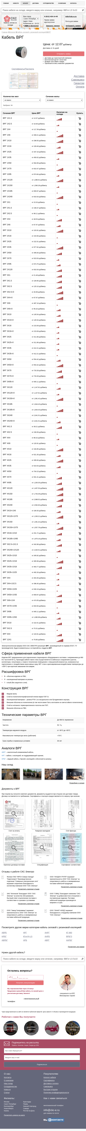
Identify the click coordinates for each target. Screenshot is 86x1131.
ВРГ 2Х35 (7, 249)
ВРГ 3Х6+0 (7, 311)
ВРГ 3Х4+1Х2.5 (9, 586)
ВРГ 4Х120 (7, 490)
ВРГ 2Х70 (7, 260)
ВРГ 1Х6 (6, 137)
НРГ (3, 758)
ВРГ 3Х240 (7, 417)
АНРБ (47, 939)
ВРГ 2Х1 (6, 204)
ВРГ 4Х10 (7, 451)
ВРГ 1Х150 (7, 187)
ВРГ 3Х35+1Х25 (10, 574)
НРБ (25, 942)
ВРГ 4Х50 (7, 473)
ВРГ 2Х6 (6, 227)
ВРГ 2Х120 (7, 272)
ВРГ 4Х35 (7, 468)
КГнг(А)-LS (27, 939)
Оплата (80, 86)
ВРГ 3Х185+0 (9, 412)
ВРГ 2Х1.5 (7, 210)
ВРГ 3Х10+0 (8, 322)
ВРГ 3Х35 (7, 350)
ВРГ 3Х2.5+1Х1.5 (10, 546)
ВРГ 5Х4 (6, 636)
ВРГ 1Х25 (7, 154)
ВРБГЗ (69, 939)
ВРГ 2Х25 (7, 244)
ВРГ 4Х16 (7, 457)
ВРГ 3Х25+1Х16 (10, 563)
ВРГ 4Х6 (6, 445)
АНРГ (47, 935)
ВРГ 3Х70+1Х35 (10, 608)
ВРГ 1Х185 (7, 193)
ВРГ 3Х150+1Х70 (10, 529)
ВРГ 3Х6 (6, 305)
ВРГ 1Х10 (7, 143)
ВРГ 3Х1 (6, 277)
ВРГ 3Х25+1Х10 (10, 558)
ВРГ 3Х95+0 (8, 384)
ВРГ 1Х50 (7, 165)
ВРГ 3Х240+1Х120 (11, 552)
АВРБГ (5, 942)
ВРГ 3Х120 (7, 389)
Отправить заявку (73, 26)
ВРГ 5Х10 (7, 625)
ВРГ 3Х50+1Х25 (10, 591)
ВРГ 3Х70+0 (8, 378)
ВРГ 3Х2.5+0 (8, 294)
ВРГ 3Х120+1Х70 (10, 518)
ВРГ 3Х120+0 (9, 395)
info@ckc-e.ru (71, 16)
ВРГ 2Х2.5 (7, 216)
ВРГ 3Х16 (7, 328)
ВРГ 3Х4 (6, 580)
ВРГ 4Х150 (7, 496)
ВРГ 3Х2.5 (7, 288)
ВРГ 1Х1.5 (7, 120)
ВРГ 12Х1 (7, 642)
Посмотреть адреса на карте (14, 1117)
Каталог (25, 3)
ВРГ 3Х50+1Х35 (10, 597)
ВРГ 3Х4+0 (7, 300)
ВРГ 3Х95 (7, 614)
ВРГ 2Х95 (7, 266)
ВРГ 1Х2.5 (7, 126)
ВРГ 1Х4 (6, 131)
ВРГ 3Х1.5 (7, 283)
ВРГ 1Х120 (7, 182)
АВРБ (4, 935)
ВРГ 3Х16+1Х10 (10, 535)
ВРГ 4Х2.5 (7, 434)
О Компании (62, 3)
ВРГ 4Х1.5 (7, 429)
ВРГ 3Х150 (7, 524)
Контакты (73, 3)
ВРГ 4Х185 (7, 501)
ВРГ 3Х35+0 (8, 356)
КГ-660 (69, 935)
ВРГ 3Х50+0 (8, 367)
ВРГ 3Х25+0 (8, 344)
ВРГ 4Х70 (7, 479)
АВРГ (4, 754)
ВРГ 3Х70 (7, 373)
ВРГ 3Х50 (7, 361)
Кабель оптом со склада (10, 20)
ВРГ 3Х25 (7, 339)
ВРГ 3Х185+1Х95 (10, 541)
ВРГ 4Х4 (6, 440)
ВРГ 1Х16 (7, 148)
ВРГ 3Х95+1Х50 (10, 619)
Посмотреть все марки (76, 949)
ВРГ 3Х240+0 (9, 423)
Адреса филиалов (31, 26)
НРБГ (4, 761)
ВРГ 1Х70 (7, 171)
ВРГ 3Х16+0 (8, 333)
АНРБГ (69, 942)
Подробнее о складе (76, 785)
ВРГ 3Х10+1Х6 (9, 513)
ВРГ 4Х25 (7, 462)
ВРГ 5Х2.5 (7, 630)
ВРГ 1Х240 (7, 199)
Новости (16, 3)
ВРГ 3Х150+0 (9, 401)
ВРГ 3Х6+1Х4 (9, 602)
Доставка (35, 3)
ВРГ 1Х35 (7, 159)
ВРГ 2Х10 (7, 232)
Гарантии (79, 83)
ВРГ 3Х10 (7, 316)
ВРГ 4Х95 (7, 485)
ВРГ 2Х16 (7, 238)
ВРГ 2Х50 (7, 255)
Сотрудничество (48, 3)
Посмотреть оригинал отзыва (28, 891)
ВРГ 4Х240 (7, 507)
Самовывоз (77, 79)
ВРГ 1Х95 (7, 176)
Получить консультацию (25, 985)
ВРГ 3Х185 (7, 406)
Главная (6, 3)
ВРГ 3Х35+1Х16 (10, 569)
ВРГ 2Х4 (6, 221)
